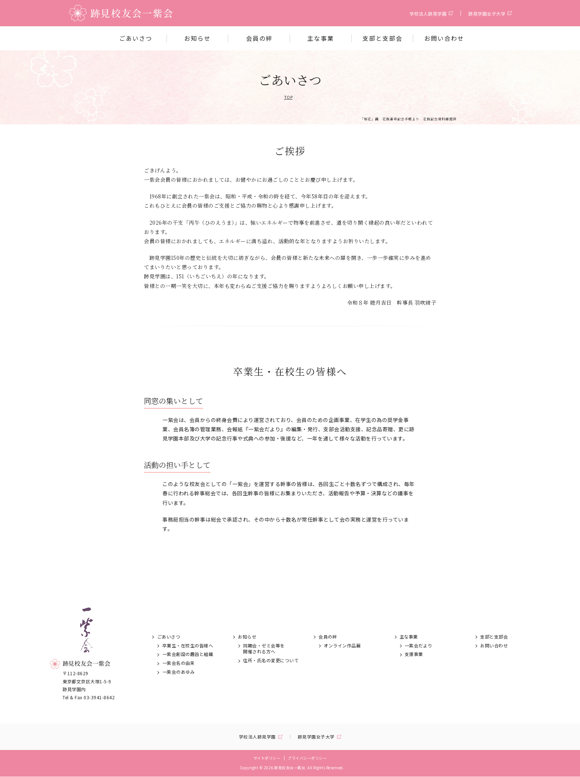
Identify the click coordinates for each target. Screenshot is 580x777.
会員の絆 (259, 38)
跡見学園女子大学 (486, 13)
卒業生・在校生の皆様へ (187, 645)
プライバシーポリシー (307, 758)
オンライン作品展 (342, 645)
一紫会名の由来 (178, 663)
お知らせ (197, 38)
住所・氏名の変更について (271, 660)
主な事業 (320, 38)
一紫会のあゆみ (178, 672)
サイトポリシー (267, 758)
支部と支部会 (382, 38)
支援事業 (414, 654)
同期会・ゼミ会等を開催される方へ (264, 648)
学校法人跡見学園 (427, 13)
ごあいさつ (135, 38)
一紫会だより (418, 645)
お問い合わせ (444, 38)
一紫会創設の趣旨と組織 (187, 654)
